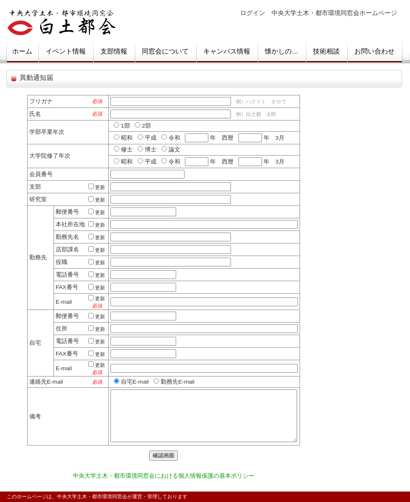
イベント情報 (66, 51)
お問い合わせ (374, 51)
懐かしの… (281, 51)
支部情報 (113, 51)
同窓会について (165, 51)
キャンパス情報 (226, 51)
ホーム (22, 51)
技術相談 (326, 51)
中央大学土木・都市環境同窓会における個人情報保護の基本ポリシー (163, 476)
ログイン (252, 13)
